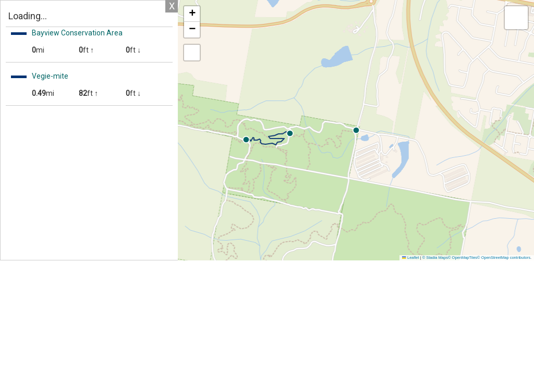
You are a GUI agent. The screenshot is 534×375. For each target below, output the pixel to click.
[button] (378, 133)
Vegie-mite (50, 76)
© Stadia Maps (435, 257)
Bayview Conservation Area (77, 33)
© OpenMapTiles (462, 257)
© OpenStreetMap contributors (503, 257)
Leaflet (410, 257)
